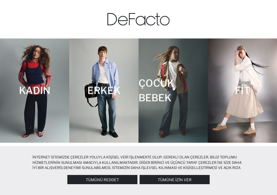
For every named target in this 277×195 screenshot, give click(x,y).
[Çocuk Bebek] (173, 90)
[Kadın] (34, 90)
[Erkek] (103, 90)
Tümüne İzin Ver (175, 179)
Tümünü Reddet (102, 179)
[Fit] (242, 90)
